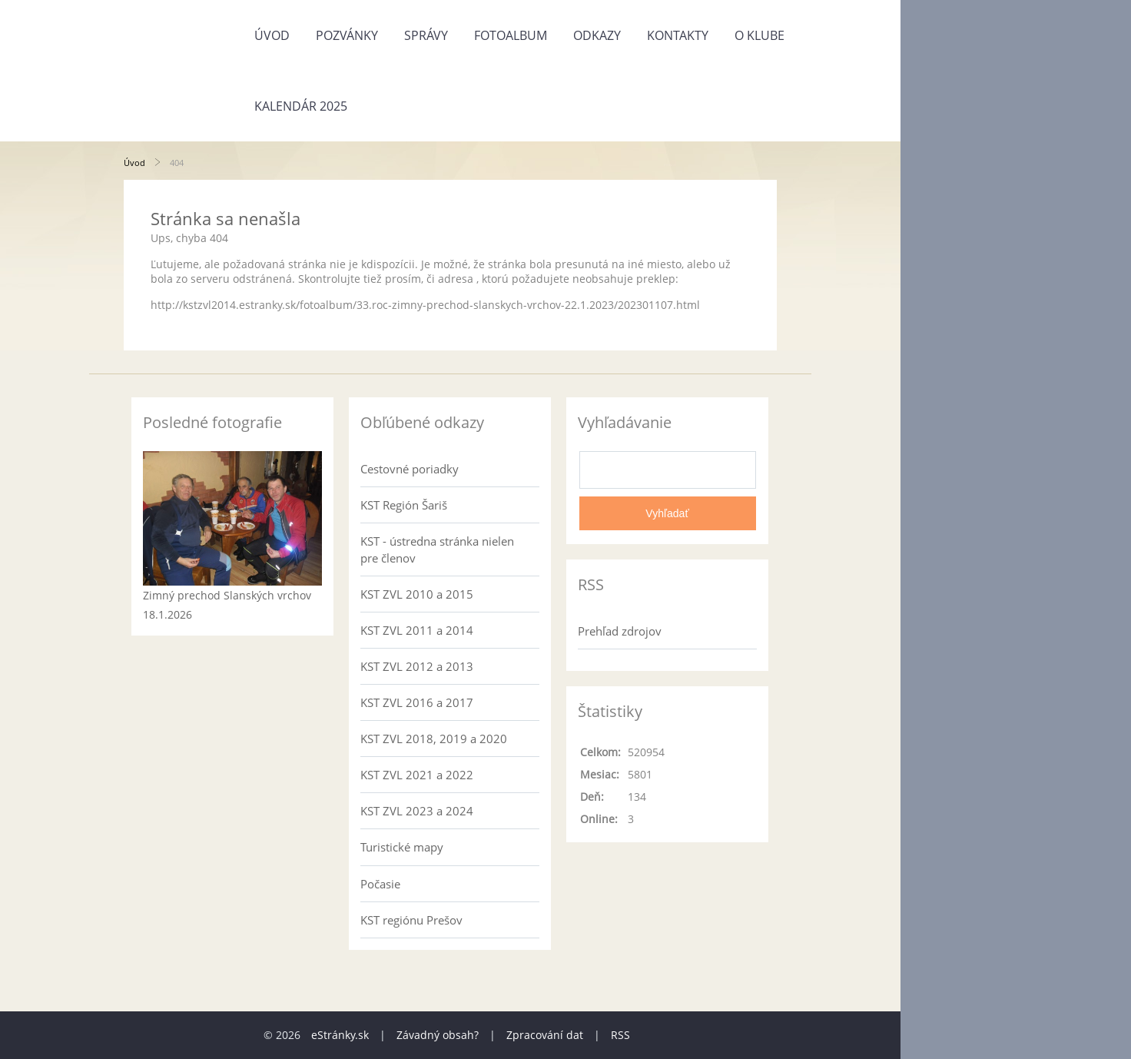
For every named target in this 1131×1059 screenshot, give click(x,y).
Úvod (272, 35)
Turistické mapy (401, 847)
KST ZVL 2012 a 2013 (416, 666)
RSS (620, 1034)
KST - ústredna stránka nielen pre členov (437, 549)
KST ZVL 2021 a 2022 (416, 774)
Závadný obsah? (437, 1034)
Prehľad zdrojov (620, 631)
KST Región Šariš (403, 505)
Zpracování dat (544, 1034)
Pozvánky (347, 35)
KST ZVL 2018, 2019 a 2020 (433, 738)
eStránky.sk (340, 1034)
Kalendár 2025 (300, 106)
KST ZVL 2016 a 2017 (416, 702)
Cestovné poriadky (409, 468)
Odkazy (597, 35)
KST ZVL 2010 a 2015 (416, 594)
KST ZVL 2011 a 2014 (416, 630)
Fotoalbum (510, 35)
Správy (426, 35)
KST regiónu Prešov (411, 920)
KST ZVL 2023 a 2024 (416, 810)
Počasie (380, 883)
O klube (759, 35)
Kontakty (677, 35)
